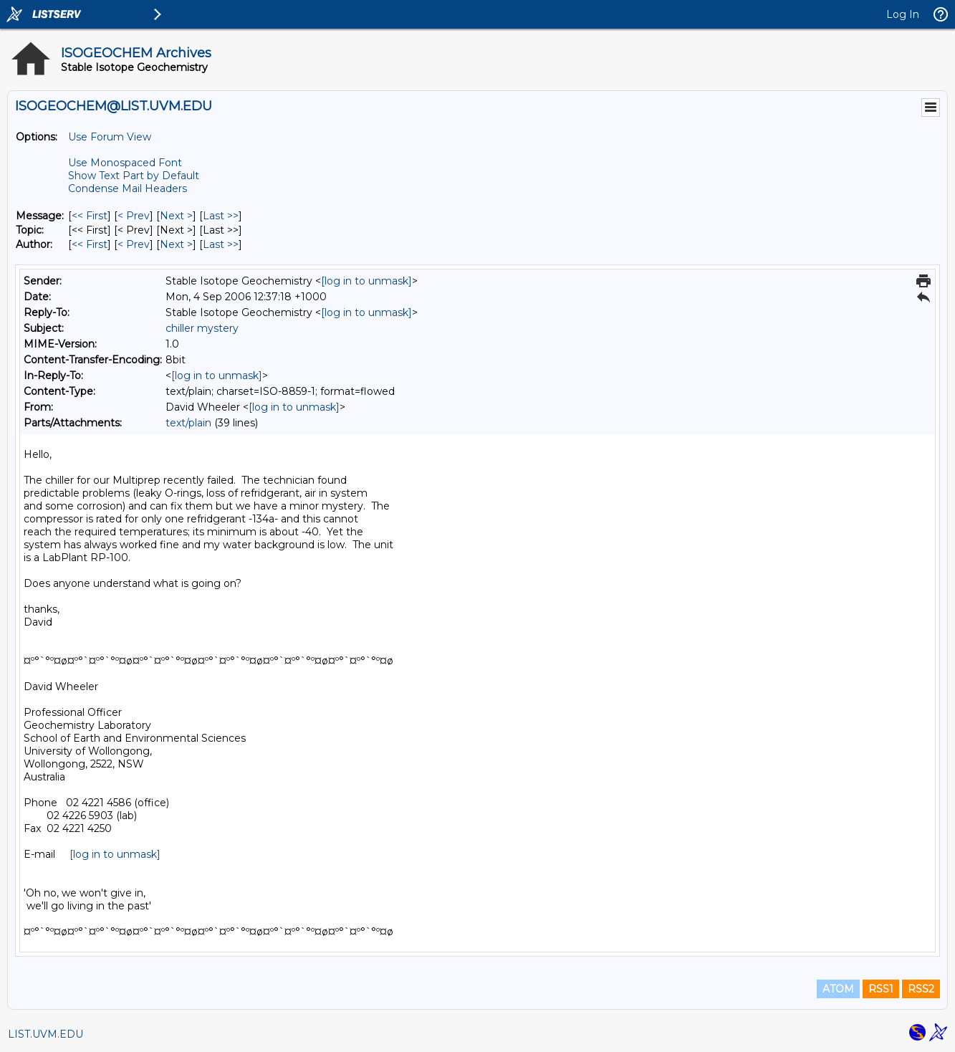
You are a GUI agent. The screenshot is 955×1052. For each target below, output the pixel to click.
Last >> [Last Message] (221, 215)
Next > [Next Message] (176, 215)
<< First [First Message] (89, 215)
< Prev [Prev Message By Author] (133, 244)
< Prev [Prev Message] (133, 215)
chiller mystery (202, 328)
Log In (902, 14)
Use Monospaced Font (125, 162)
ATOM (838, 988)
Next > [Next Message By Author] (176, 244)
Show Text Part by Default (133, 175)
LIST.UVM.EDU (45, 1034)
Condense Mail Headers (127, 188)
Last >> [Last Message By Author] (221, 244)
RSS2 (921, 988)
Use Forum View (109, 136)
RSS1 (880, 988)
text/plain (188, 422)
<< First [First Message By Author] (89, 244)
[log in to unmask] (366, 280)
